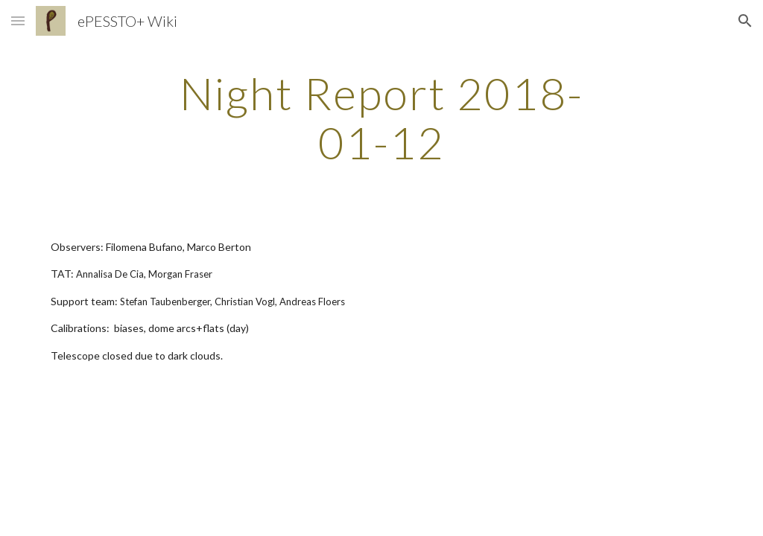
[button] (18, 20)
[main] (381, 118)
